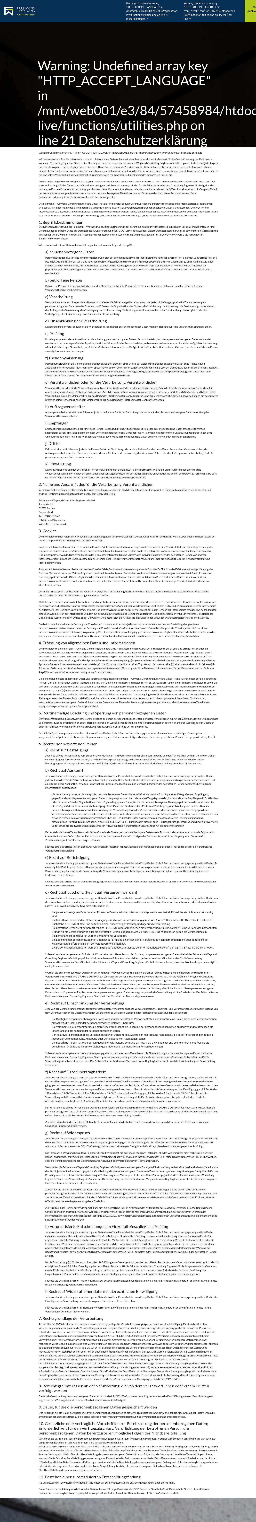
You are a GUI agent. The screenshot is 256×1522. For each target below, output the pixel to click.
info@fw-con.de (56, 519)
